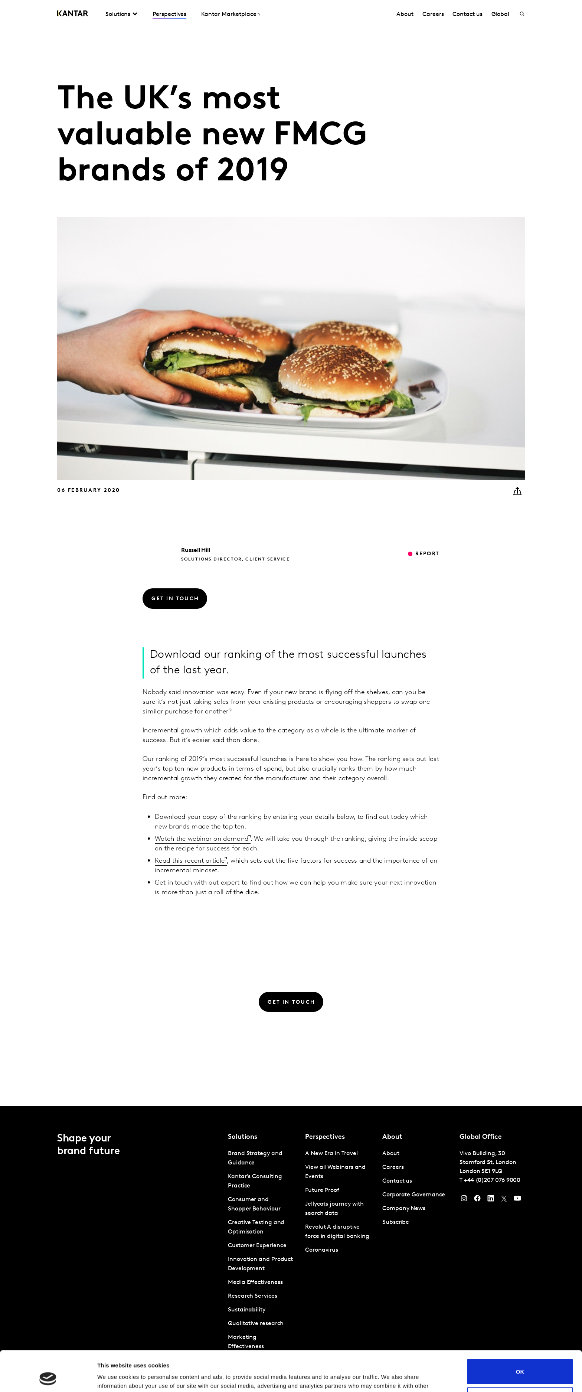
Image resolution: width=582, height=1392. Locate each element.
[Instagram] (464, 1200)
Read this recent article (190, 861)
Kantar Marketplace (228, 14)
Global (500, 14)
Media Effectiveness (255, 1282)
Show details (114, 1377)
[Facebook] (477, 1200)
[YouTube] (490, 1200)
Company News (403, 1209)
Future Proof (322, 1190)
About (404, 14)
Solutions (117, 14)
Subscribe (395, 1222)
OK (520, 1333)
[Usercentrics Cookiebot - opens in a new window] (48, 1377)
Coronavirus (321, 1250)
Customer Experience (257, 1246)
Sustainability (246, 1310)
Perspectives (169, 14)
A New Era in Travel (331, 1154)
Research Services (252, 1296)
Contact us (467, 14)
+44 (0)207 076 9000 (492, 1180)
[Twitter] (504, 1200)
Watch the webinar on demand (201, 839)
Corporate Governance (413, 1195)
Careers (433, 14)
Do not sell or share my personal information (520, 1361)
